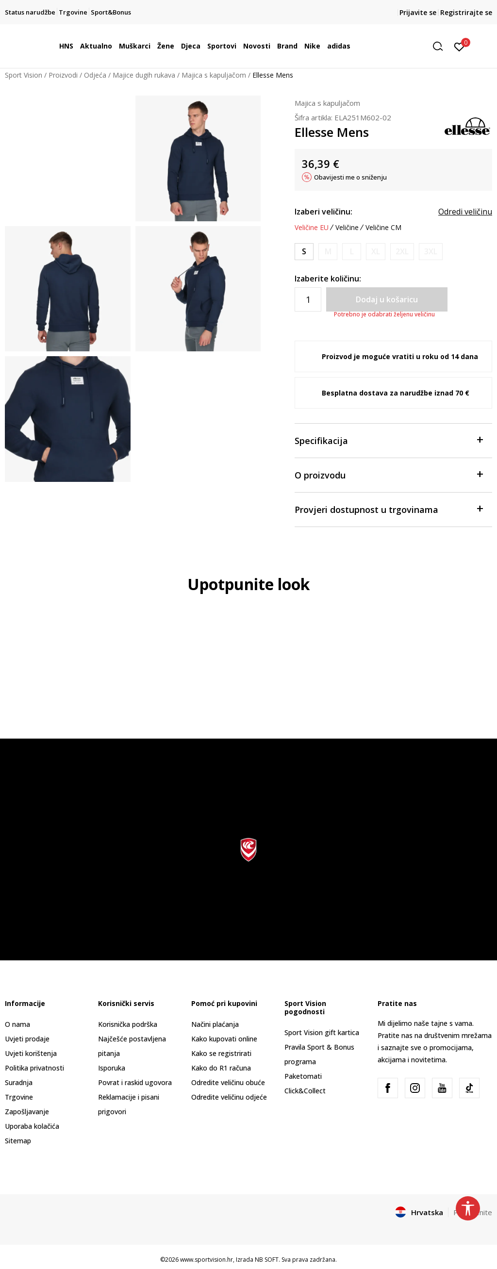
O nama (17, 1024)
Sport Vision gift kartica (321, 1032)
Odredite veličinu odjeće (229, 1097)
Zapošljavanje (27, 1111)
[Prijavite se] (459, 46)
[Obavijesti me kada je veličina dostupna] (327, 251)
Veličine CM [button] (383, 227)
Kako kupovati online (224, 1038)
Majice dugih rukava (144, 75)
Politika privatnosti (34, 1067)
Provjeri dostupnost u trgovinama (388, 508)
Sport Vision (23, 75)
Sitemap (18, 1140)
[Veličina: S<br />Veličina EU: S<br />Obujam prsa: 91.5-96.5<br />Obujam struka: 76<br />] (304, 251)
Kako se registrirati (221, 1053)
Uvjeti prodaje (27, 1038)
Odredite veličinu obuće (228, 1082)
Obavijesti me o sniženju (350, 177)
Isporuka (111, 1067)
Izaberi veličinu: (323, 211)
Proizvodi (63, 75)
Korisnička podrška (127, 1024)
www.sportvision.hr (206, 1259)
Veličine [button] (347, 227)
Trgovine (19, 1097)
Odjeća (95, 75)
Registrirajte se (466, 12)
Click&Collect (305, 1090)
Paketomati (303, 1076)
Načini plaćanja (215, 1024)
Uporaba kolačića (32, 1126)
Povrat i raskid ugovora (135, 1082)
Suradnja (19, 1082)
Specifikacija (388, 439)
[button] (441, 46)
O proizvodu (388, 474)
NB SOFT (267, 1259)
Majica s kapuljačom (214, 75)
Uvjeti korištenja (31, 1053)
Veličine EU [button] (312, 227)
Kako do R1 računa (221, 1067)
